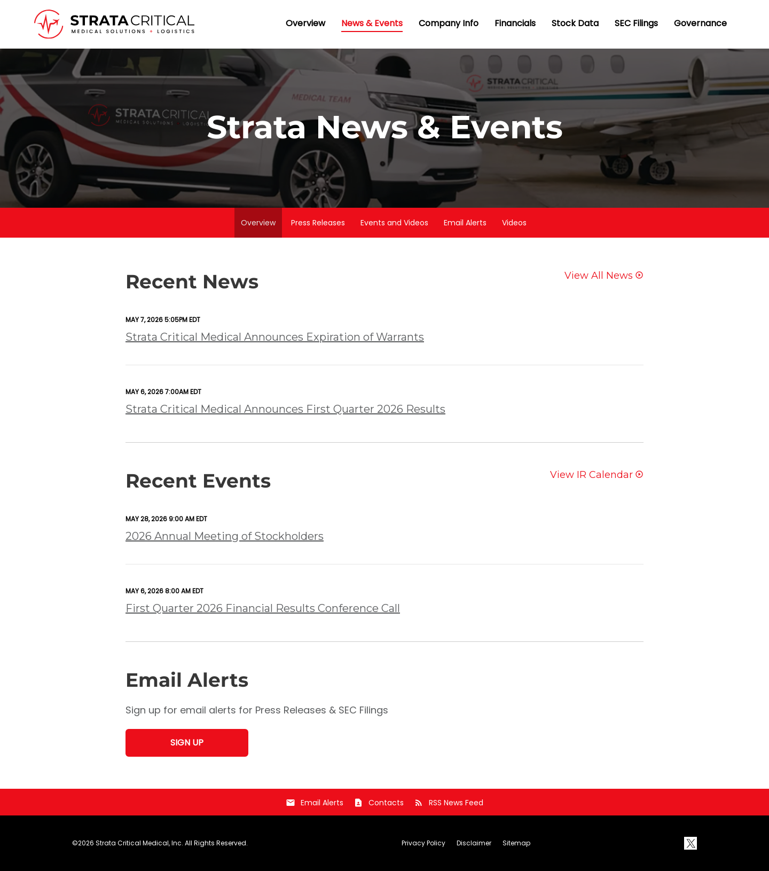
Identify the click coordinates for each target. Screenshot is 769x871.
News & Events (372, 23)
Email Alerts (465, 222)
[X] (690, 843)
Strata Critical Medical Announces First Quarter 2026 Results (285, 409)
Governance (700, 23)
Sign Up (186, 742)
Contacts (379, 802)
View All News (598, 275)
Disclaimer (474, 843)
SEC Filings (636, 23)
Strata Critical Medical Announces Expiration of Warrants (274, 337)
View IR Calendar (591, 475)
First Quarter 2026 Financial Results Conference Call (262, 608)
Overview (305, 23)
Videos (514, 222)
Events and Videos (394, 222)
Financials (515, 23)
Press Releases (318, 222)
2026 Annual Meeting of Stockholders (224, 536)
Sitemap (516, 843)
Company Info (448, 23)
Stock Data (575, 23)
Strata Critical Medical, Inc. (139, 843)
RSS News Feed (448, 802)
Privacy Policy (423, 843)
